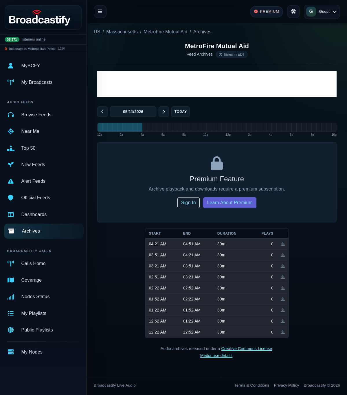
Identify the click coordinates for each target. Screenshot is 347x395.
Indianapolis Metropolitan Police (32, 48)
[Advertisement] (217, 84)
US (97, 31)
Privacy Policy (286, 385)
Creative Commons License (246, 348)
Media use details (216, 355)
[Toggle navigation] (100, 11)
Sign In (188, 202)
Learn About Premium (230, 202)
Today (181, 112)
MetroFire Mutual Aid (166, 31)
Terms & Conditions (251, 385)
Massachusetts (122, 31)
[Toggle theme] (293, 11)
